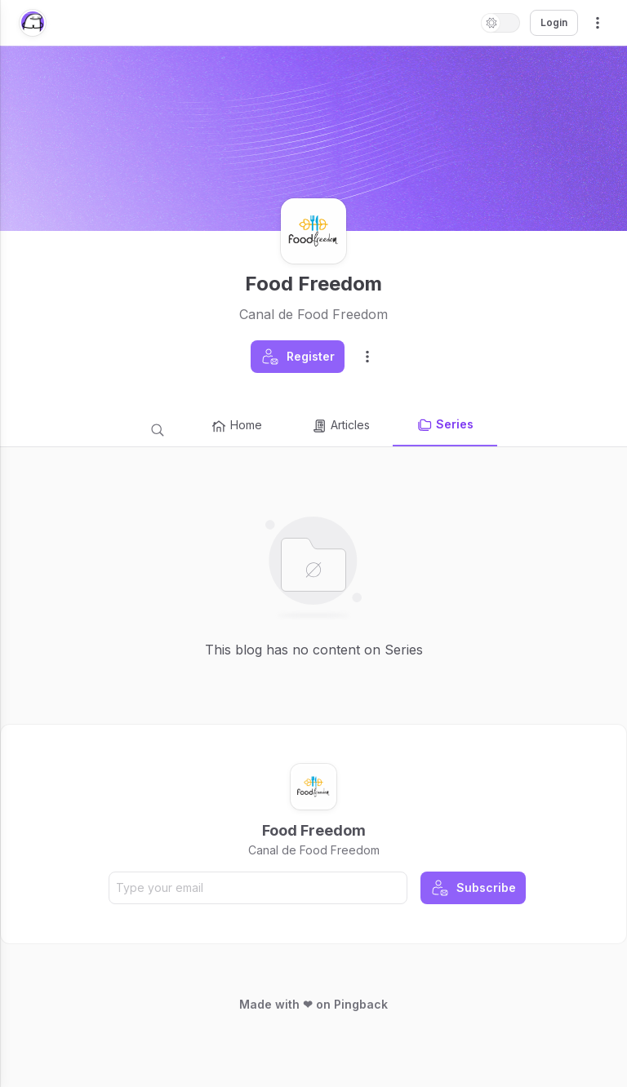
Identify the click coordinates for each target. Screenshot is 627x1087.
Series (445, 425)
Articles (340, 426)
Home (236, 426)
